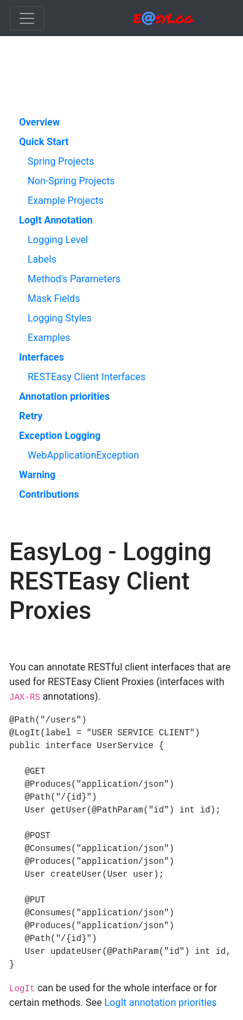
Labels (42, 259)
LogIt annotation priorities (160, 1002)
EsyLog (163, 18)
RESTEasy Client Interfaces (86, 377)
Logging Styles (59, 318)
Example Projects (66, 200)
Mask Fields (54, 298)
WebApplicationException (83, 455)
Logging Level (58, 240)
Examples (49, 337)
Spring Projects (61, 161)
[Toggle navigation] (27, 18)
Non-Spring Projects (71, 181)
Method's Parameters (74, 279)
